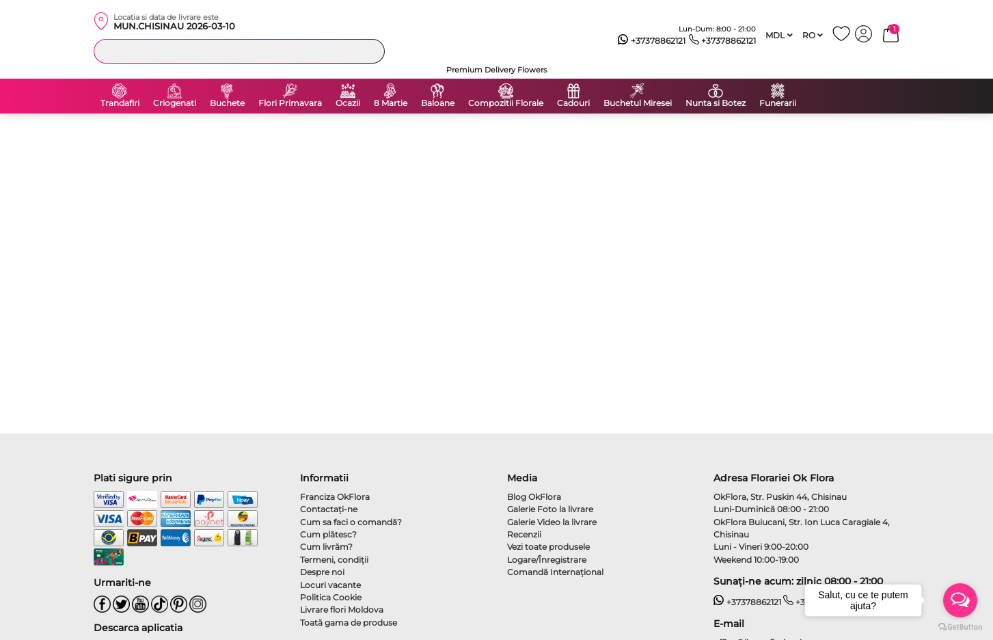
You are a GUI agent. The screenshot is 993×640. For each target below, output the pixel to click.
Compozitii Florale (505, 103)
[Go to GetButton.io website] (960, 626)
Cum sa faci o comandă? (351, 522)
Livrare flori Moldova (341, 609)
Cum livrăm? (326, 547)
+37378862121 (651, 41)
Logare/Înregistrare (546, 560)
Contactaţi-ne (328, 509)
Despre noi (322, 572)
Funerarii (777, 103)
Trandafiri (119, 103)
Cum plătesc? (328, 534)
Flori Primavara (290, 103)
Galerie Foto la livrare (550, 509)
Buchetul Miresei (637, 103)
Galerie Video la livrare (552, 522)
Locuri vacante (330, 585)
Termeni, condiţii (334, 560)
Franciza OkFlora (335, 497)
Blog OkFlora (534, 497)
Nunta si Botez (715, 103)
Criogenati (174, 103)
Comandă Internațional (555, 572)
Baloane (437, 103)
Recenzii (524, 534)
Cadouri (573, 103)
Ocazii (348, 103)
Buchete (227, 103)
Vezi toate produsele (548, 547)
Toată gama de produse (348, 622)
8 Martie (390, 103)
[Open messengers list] (960, 600)
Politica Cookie (331, 597)
